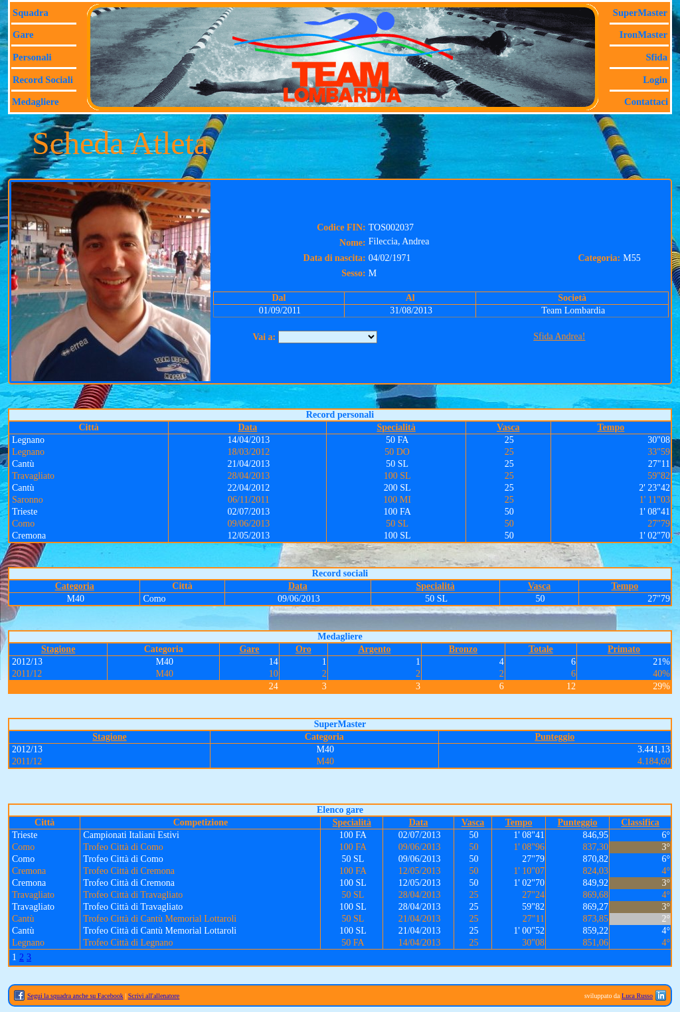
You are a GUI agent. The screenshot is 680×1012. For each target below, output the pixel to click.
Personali (32, 57)
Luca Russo (637, 995)
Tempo (611, 427)
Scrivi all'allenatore (154, 995)
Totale (541, 649)
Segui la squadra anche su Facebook (75, 995)
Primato (624, 649)
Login (655, 79)
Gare (23, 34)
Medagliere (35, 101)
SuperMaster (640, 12)
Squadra (30, 12)
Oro (303, 649)
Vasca (508, 427)
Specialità (396, 427)
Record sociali (43, 79)
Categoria (74, 586)
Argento (374, 649)
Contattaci (646, 101)
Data (247, 427)
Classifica (640, 822)
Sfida (656, 57)
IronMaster (643, 34)
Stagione (58, 649)
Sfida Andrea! (559, 336)
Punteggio (554, 737)
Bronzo (463, 649)
